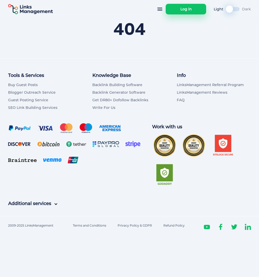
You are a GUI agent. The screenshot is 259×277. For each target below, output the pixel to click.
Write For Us (103, 107)
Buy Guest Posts (23, 85)
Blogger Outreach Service (32, 92)
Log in (186, 9)
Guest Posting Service (28, 100)
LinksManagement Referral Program (210, 85)
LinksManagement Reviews (202, 92)
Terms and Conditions (89, 225)
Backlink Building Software (117, 85)
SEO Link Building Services (32, 107)
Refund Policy (174, 225)
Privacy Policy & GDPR (135, 225)
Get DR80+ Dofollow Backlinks (120, 100)
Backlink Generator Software (118, 92)
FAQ (181, 100)
